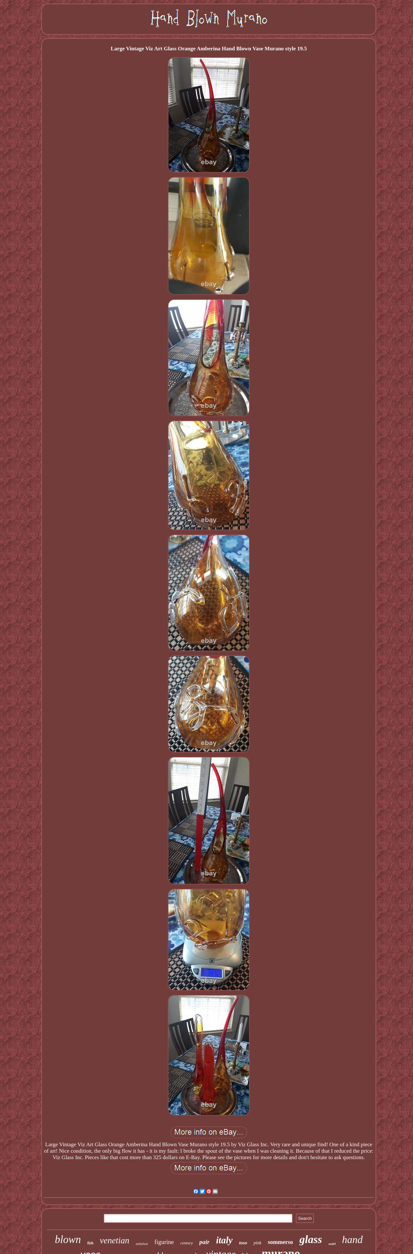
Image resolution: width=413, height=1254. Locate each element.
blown (68, 1239)
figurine (164, 1242)
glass (310, 1239)
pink (257, 1242)
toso (243, 1242)
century (186, 1242)
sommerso (280, 1242)
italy (224, 1240)
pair (204, 1242)
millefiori (142, 1244)
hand (352, 1239)
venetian (114, 1240)
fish (90, 1243)
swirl (332, 1244)
